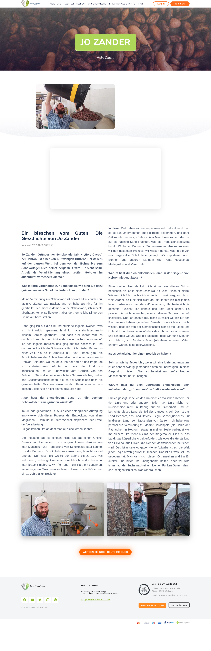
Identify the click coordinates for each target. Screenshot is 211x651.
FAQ (140, 3)
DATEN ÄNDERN (179, 605)
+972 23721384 (89, 586)
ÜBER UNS (55, 3)
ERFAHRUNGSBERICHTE (122, 3)
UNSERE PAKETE (97, 3)
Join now (180, 3)
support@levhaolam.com (95, 599)
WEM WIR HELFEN (74, 3)
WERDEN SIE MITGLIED (152, 605)
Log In (161, 3)
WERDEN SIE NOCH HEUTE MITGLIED (106, 552)
